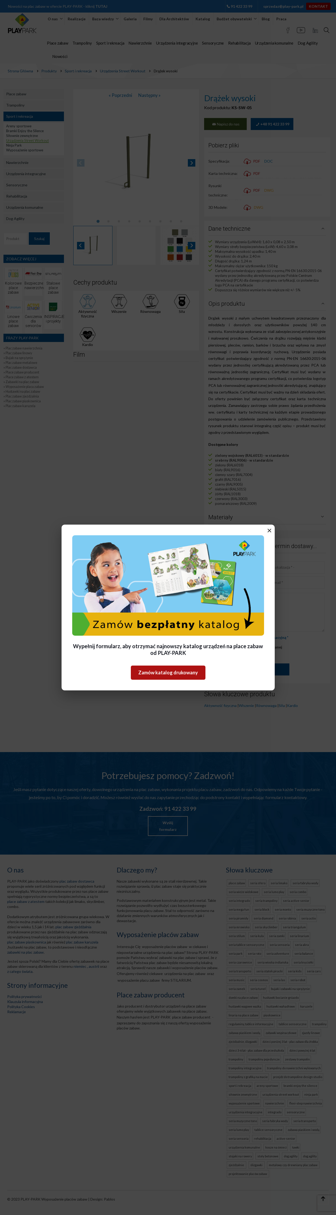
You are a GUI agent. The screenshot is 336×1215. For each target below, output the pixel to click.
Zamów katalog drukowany (168, 672)
